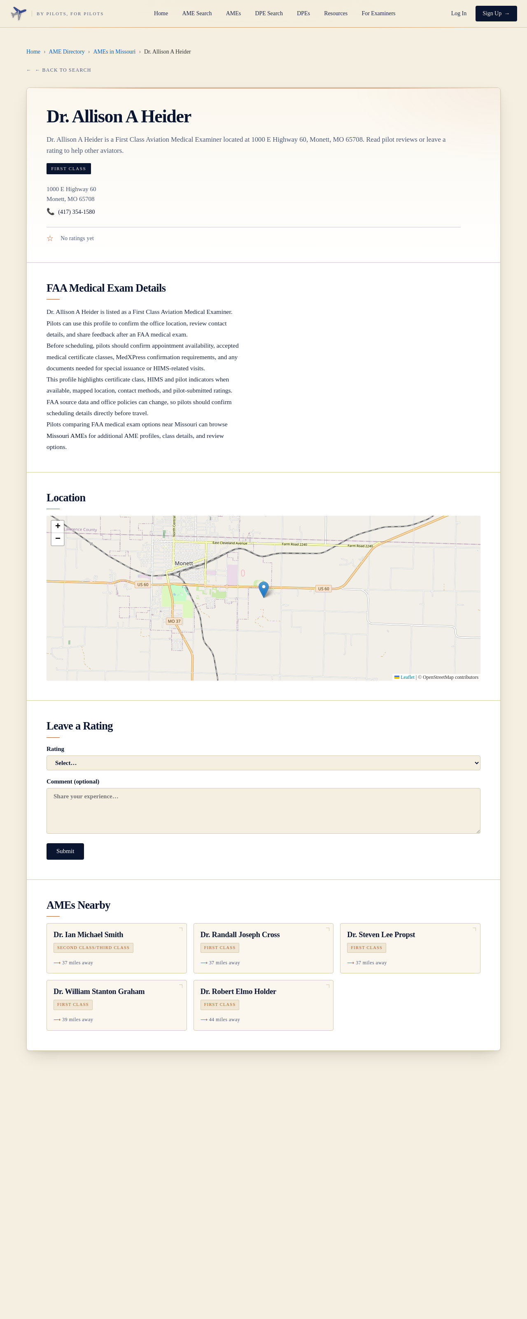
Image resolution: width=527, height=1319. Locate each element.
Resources (335, 13)
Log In (458, 13)
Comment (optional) (263, 806)
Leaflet (404, 677)
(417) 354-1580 (71, 212)
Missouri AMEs (67, 435)
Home (161, 13)
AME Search (197, 13)
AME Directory (67, 52)
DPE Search (268, 13)
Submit (65, 851)
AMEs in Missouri (114, 52)
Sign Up (492, 13)
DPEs (303, 13)
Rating (263, 758)
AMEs (233, 13)
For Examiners (378, 13)
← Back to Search (63, 70)
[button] (264, 589)
